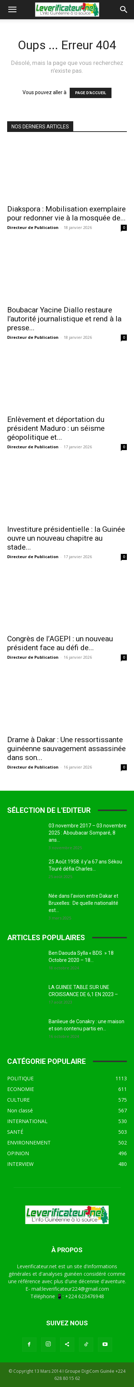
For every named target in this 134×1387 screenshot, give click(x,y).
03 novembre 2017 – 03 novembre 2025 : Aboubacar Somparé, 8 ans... (87, 833)
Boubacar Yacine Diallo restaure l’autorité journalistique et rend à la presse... (64, 319)
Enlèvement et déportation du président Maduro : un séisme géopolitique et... (56, 428)
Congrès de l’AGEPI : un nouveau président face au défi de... (60, 643)
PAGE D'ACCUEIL (90, 93)
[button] (12, 9)
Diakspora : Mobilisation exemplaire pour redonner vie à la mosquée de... (66, 213)
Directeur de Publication (33, 227)
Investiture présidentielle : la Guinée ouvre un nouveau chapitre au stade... (66, 538)
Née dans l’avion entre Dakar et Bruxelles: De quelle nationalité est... (83, 903)
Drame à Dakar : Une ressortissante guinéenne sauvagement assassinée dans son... (66, 748)
